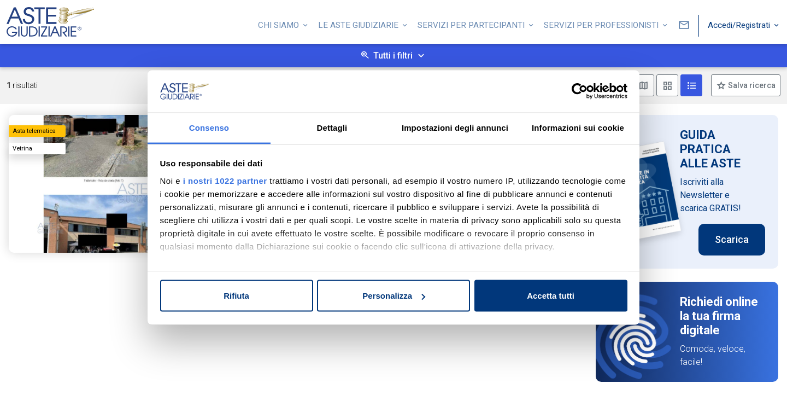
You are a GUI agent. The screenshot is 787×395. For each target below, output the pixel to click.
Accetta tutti (550, 295)
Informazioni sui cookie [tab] (578, 127)
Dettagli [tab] (332, 127)
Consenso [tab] (209, 127)
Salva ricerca (751, 85)
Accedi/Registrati (740, 23)
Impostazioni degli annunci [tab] (455, 127)
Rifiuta (236, 295)
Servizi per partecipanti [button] (472, 23)
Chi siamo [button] (279, 23)
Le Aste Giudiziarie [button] (359, 23)
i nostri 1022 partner (225, 180)
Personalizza (393, 295)
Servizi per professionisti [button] (602, 23)
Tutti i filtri (393, 55)
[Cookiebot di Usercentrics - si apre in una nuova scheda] (579, 91)
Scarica (732, 239)
